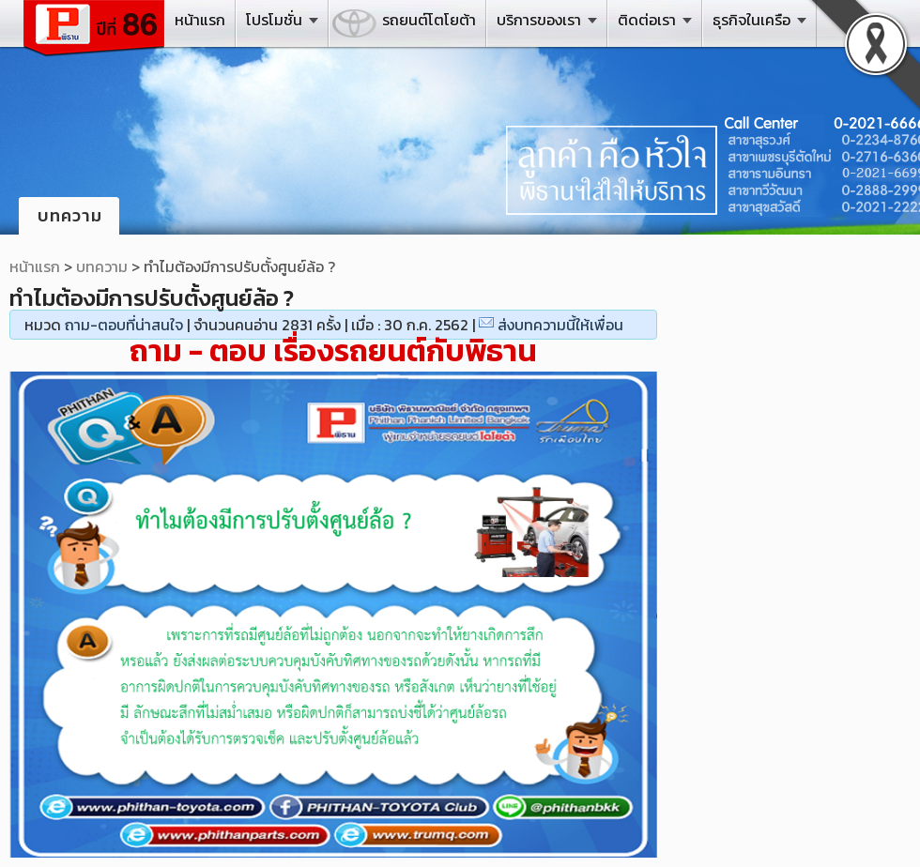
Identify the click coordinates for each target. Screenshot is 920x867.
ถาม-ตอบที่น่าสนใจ (124, 324)
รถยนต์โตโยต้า (429, 19)
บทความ (102, 266)
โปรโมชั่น (274, 19)
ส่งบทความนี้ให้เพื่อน (560, 324)
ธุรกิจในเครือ (751, 19)
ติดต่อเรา (647, 19)
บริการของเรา (539, 19)
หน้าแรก (200, 19)
